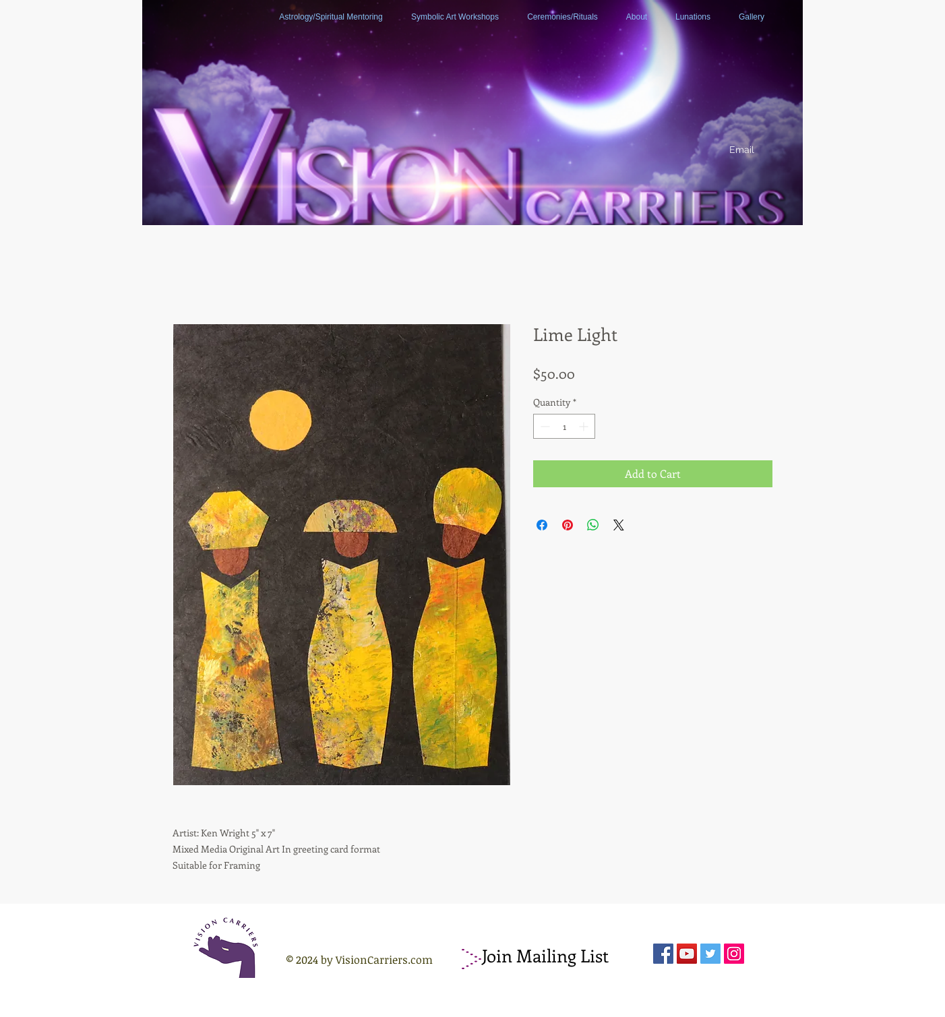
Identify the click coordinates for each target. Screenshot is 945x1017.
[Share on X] (619, 525)
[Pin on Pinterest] (567, 525)
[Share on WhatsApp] (593, 525)
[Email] (741, 150)
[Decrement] (543, 426)
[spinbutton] (564, 426)
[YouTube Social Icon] (687, 954)
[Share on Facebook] (542, 525)
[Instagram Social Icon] (734, 954)
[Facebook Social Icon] (663, 954)
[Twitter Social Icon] (710, 954)
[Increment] (584, 426)
